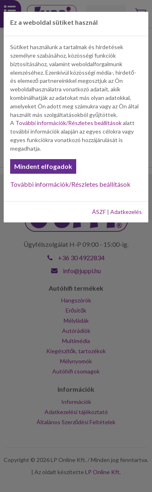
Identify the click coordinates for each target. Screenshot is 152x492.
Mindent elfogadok (43, 166)
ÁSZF (99, 211)
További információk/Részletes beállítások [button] (68, 122)
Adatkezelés (126, 211)
